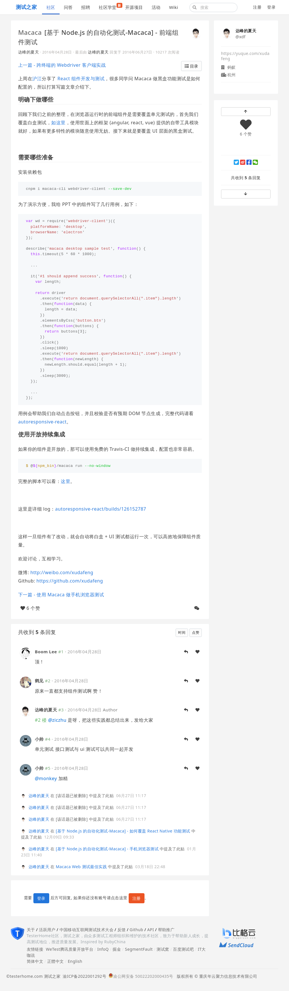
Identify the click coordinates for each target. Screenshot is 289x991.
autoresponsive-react (42, 422)
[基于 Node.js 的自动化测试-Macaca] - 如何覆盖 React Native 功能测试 (123, 831)
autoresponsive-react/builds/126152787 (100, 509)
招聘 (85, 7)
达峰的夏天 (28, 52)
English (75, 961)
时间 (181, 632)
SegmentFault (139, 949)
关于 (31, 929)
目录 (191, 66)
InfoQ (103, 949)
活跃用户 (47, 929)
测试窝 (163, 949)
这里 (65, 481)
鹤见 (39, 680)
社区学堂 (110, 6)
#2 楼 (41, 720)
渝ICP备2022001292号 (83, 976)
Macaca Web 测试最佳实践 (81, 866)
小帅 (39, 739)
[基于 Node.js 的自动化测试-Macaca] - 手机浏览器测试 (107, 848)
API (150, 929)
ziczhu (57, 720)
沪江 (37, 78)
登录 (271, 7)
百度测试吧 (183, 949)
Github (136, 929)
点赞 (195, 632)
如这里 (58, 122)
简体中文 (35, 961)
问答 (68, 7)
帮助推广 (166, 929)
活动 (156, 7)
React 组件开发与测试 (81, 78)
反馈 (121, 929)
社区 (50, 7)
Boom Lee (46, 651)
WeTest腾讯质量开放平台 (69, 949)
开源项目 (134, 7)
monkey (46, 778)
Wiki (173, 7)
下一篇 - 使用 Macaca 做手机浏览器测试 (61, 594)
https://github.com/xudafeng (69, 581)
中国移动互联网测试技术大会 (86, 929)
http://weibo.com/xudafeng (61, 572)
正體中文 (55, 961)
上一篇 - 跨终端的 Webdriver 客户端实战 (62, 65)
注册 (257, 7)
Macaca (30, 32)
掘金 (117, 949)
